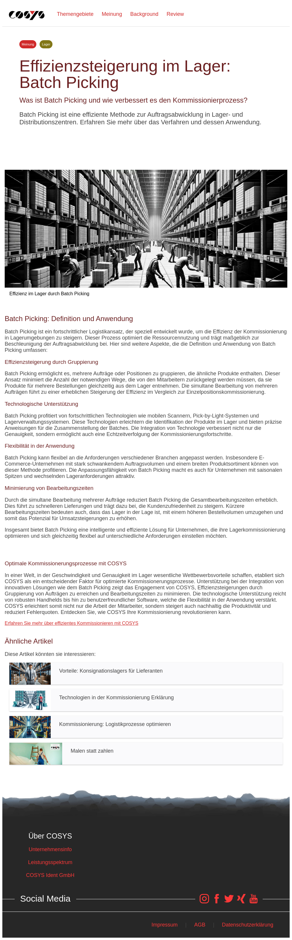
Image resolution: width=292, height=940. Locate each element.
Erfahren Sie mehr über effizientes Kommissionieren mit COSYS (71, 623)
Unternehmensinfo (50, 849)
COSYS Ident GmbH (50, 875)
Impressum (165, 925)
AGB (199, 925)
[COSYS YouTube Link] (253, 902)
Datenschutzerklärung (247, 925)
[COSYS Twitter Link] (229, 902)
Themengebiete (75, 14)
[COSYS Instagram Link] (204, 902)
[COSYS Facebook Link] (216, 902)
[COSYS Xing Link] (241, 902)
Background (144, 14)
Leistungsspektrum (50, 862)
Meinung (112, 14)
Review (175, 14)
